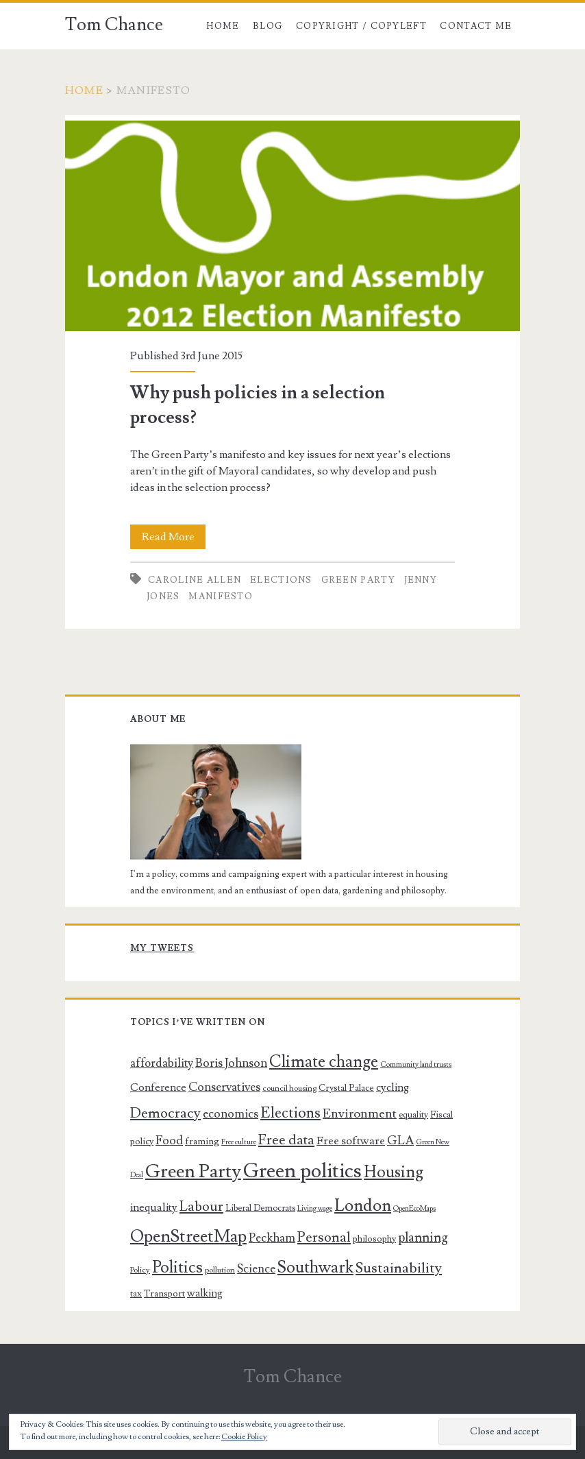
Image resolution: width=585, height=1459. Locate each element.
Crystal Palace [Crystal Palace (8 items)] (346, 1088)
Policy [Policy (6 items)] (140, 1270)
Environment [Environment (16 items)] (360, 1113)
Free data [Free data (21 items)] (286, 1140)
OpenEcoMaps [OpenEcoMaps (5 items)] (414, 1209)
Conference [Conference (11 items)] (158, 1087)
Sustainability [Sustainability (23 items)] (399, 1268)
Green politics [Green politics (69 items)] (302, 1171)
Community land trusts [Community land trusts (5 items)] (415, 1065)
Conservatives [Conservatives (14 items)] (224, 1087)
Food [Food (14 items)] (169, 1140)
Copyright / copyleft (361, 26)
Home (222, 26)
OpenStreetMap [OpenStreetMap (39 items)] (188, 1236)
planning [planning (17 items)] (423, 1237)
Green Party (358, 580)
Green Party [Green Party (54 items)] (193, 1171)
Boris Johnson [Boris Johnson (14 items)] (231, 1063)
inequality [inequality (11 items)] (153, 1207)
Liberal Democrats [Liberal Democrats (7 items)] (260, 1208)
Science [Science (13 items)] (256, 1269)
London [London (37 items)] (362, 1205)
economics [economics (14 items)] (230, 1114)
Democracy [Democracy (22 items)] (165, 1113)
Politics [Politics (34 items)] (177, 1267)
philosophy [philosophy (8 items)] (374, 1239)
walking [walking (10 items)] (205, 1293)
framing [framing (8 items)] (202, 1141)
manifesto (220, 596)
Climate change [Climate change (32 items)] (323, 1061)
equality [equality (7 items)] (413, 1114)
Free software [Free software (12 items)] (350, 1140)
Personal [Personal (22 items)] (324, 1237)
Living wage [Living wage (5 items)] (314, 1209)
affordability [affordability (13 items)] (161, 1063)
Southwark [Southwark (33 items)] (315, 1267)
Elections (281, 580)
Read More (174, 536)
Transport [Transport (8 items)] (164, 1294)
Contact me (476, 26)
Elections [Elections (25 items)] (290, 1112)
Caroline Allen (194, 580)
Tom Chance (114, 24)
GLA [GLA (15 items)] (400, 1140)
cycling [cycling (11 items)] (392, 1087)
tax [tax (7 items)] (136, 1293)
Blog (267, 26)
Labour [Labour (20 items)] (201, 1207)
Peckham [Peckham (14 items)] (272, 1238)
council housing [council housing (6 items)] (289, 1088)
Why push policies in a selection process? (292, 223)
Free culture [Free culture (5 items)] (238, 1142)
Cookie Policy (244, 1437)
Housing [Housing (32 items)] (393, 1172)
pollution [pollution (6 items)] (220, 1270)
